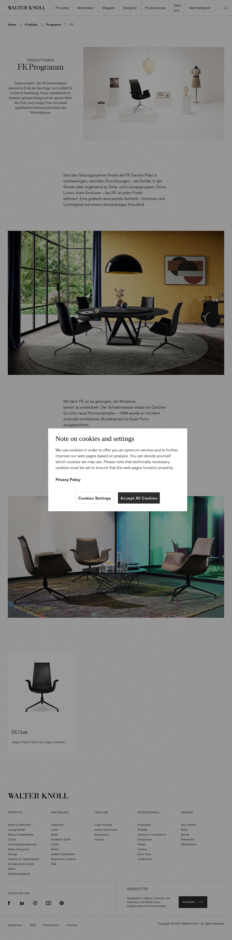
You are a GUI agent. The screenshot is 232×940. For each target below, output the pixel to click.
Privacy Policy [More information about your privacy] (68, 479)
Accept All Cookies (138, 498)
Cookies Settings (94, 498)
